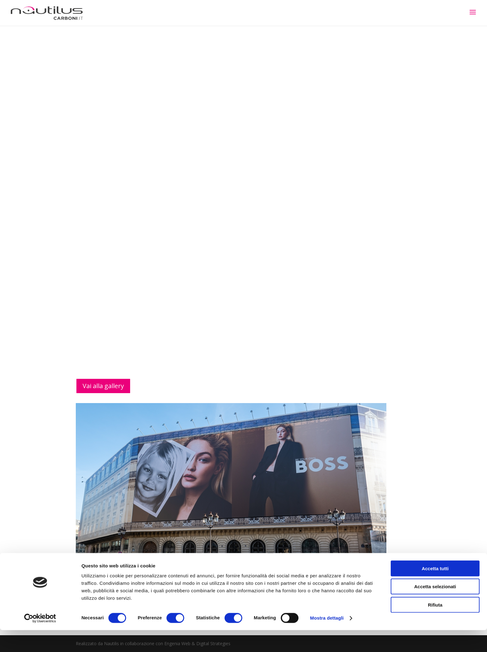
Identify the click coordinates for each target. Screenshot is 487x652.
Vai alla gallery (103, 386)
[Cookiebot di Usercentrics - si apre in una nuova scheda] (40, 640)
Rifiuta (435, 626)
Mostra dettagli (327, 639)
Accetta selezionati (435, 608)
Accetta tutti (435, 590)
